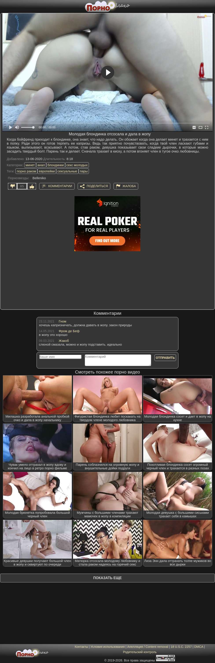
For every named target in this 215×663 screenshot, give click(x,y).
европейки (47, 171)
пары (84, 171)
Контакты (81, 646)
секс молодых (77, 165)
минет (30, 165)
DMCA (198, 646)
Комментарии (60, 186)
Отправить (165, 357)
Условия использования (107, 646)
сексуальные (67, 171)
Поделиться (97, 186)
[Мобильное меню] (3, 5)
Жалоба (129, 186)
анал (41, 165)
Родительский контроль (140, 652)
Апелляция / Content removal (147, 646)
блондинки (56, 165)
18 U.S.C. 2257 (181, 646)
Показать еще (107, 578)
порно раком (26, 171)
